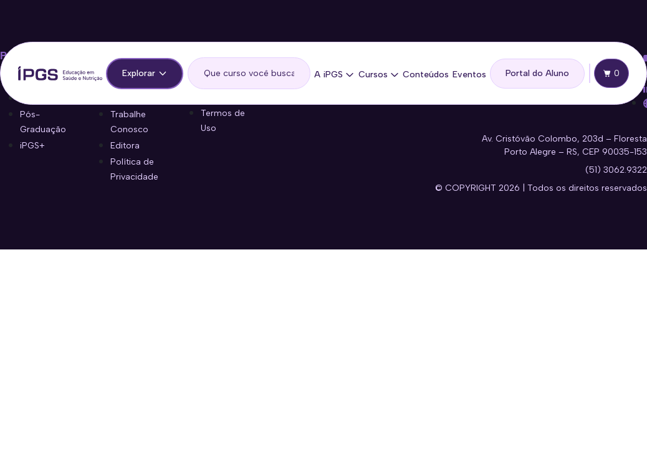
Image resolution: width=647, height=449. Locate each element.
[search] (249, 73)
